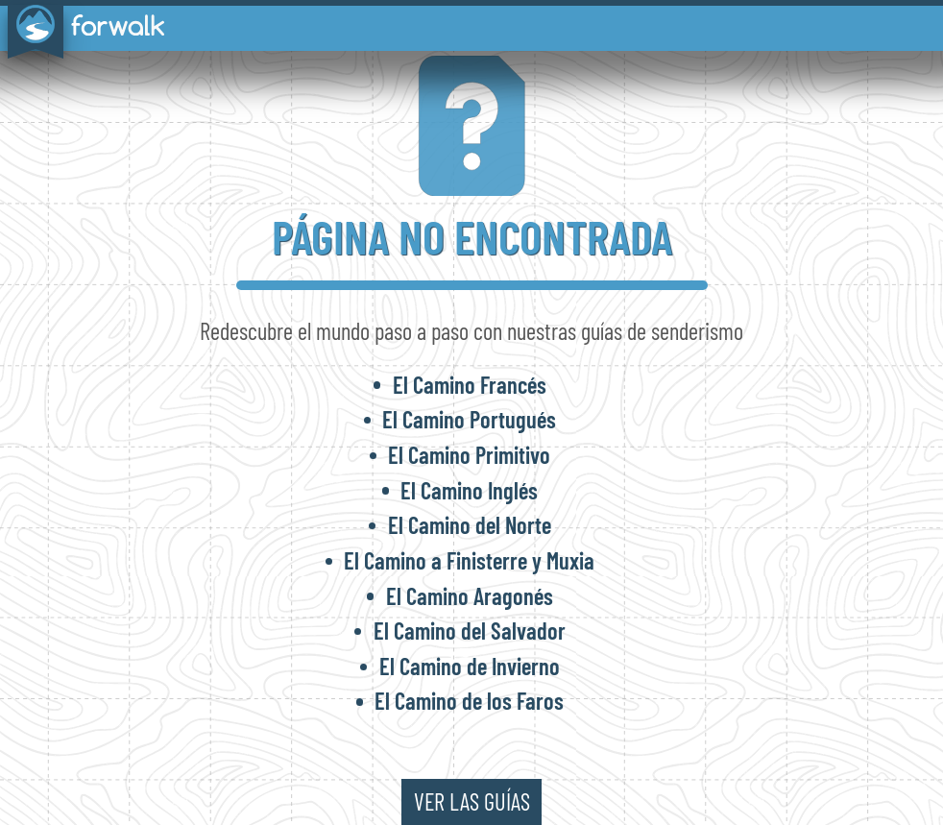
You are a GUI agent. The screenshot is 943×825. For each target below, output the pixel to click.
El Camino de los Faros (469, 701)
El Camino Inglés (469, 490)
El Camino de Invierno (469, 666)
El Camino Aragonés (469, 596)
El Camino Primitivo (469, 455)
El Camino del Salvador (470, 630)
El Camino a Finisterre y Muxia (469, 560)
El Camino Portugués (469, 419)
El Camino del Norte (469, 525)
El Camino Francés (469, 385)
